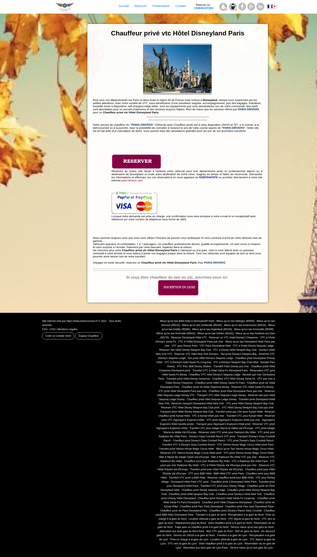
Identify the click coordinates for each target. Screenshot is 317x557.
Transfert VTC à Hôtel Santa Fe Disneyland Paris (220, 370)
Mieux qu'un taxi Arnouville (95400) (254, 329)
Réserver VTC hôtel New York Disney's (196, 354)
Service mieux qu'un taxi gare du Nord (252, 527)
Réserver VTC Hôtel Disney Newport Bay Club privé (190, 407)
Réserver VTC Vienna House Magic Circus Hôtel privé (191, 452)
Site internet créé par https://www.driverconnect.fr (70, 321)
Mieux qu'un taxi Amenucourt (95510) (245, 325)
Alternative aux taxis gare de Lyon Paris (205, 547)
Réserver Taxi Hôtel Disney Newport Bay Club (185, 349)
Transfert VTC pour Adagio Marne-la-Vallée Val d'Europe (221, 428)
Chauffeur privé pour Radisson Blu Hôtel (207, 461)
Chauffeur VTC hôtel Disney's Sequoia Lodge (214, 374)
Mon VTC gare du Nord (219, 531)
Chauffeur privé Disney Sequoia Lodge (203, 490)
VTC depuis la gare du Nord (243, 518)
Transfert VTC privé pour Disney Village (222, 485)
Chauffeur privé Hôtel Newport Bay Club (191, 494)
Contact (180, 6)
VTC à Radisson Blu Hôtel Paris (250, 461)
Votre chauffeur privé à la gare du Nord (230, 523)
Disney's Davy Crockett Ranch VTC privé (212, 436)
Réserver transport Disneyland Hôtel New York (197, 403)
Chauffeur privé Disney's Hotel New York (239, 494)
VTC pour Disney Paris (185, 345)
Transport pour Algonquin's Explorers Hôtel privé (223, 424)
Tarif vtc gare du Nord (247, 531)
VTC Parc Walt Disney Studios (194, 366)
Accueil (124, 6)
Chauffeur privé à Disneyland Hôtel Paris (234, 481)
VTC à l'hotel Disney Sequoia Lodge (253, 345)
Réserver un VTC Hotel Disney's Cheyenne (233, 337)
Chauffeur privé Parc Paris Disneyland (201, 506)
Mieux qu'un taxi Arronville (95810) (175, 333)
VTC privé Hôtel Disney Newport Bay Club (250, 403)
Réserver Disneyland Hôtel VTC (189, 337)
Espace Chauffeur (89, 335)
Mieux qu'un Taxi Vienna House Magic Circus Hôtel (245, 448)
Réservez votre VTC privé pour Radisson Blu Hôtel (227, 432)
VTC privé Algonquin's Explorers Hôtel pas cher (233, 420)
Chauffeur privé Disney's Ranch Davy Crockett (235, 510)
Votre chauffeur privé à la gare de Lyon (220, 543)
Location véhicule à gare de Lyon (229, 539)
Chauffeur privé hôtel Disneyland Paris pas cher (236, 391)
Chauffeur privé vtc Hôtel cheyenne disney (205, 387)
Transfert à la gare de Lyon (232, 535)
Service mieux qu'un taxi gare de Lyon (251, 547)
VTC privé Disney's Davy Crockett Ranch (250, 440)
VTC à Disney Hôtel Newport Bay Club (235, 349)
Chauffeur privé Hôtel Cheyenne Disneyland (227, 502)
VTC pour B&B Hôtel (199, 473)
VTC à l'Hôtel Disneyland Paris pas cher (200, 341)
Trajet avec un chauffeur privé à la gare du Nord (201, 527)
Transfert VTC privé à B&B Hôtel (187, 477)
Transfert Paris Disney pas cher (231, 366)
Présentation (161, 6)
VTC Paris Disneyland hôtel (215, 345)
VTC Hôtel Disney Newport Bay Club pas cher (248, 407)
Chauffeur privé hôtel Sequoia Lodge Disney (212, 399)
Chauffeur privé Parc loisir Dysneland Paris (249, 506)
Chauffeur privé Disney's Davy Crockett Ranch (199, 440)
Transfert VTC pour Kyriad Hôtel (244, 415)
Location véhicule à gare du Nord (207, 518)
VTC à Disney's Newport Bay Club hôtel (235, 362)
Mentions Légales (67, 329)
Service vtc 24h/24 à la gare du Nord (194, 535)
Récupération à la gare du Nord (245, 514)
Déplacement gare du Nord (190, 523)
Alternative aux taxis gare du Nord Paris (182, 531)
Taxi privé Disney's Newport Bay (239, 354)
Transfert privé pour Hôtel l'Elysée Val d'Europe (216, 469)
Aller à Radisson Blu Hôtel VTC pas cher (234, 457)
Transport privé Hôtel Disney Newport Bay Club (186, 411)
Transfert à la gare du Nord (211, 514)
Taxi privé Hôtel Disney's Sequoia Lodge (210, 358)
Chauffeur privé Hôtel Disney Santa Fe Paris (220, 382)
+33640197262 (204, 7)
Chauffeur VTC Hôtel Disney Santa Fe (233, 378)
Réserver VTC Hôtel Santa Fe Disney (252, 387)
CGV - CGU (48, 329)
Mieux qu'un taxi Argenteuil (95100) (212, 329)
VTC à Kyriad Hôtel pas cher (208, 415)
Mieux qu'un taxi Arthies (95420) (215, 333)
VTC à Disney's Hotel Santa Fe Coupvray (187, 362)
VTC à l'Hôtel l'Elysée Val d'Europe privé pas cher (229, 465)
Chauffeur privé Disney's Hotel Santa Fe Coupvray (226, 498)
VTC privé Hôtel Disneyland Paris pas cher (182, 391)
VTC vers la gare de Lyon (182, 543)
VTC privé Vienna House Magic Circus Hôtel (249, 452)
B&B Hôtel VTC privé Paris (229, 473)
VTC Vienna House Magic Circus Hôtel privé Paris (245, 444)
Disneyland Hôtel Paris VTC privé (190, 481)
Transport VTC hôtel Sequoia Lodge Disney (221, 395)
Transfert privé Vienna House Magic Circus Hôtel (186, 448)
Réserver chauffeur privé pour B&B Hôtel (230, 477)
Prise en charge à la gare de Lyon (189, 539)
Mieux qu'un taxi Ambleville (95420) (202, 325)
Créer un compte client (58, 335)
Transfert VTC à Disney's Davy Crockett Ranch (188, 444)
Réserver (140, 6)
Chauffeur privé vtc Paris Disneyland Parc (183, 510)
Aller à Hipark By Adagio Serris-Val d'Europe (184, 457)
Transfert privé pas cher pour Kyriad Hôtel (239, 411)
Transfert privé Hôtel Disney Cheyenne (188, 378)
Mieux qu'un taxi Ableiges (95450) (235, 321)
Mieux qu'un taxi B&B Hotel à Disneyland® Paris (187, 321)
